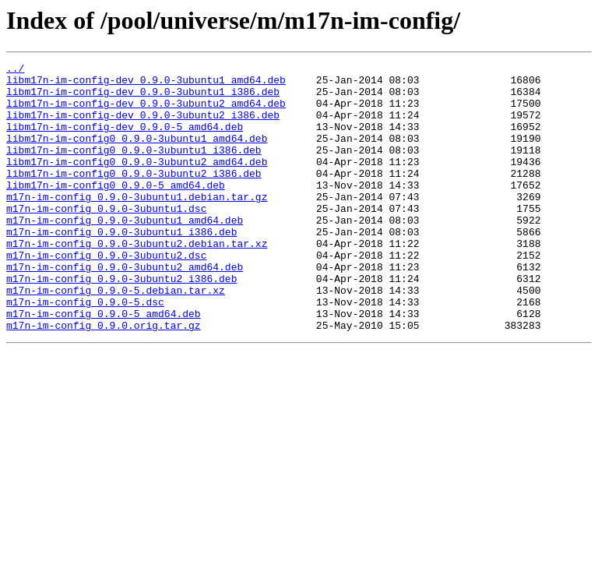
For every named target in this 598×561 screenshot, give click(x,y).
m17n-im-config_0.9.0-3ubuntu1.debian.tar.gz (136, 224)
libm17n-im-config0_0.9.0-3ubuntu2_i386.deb (134, 196)
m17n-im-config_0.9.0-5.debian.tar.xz (115, 337)
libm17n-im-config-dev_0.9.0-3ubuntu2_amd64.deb (146, 112)
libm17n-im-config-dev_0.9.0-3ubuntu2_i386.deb (143, 126)
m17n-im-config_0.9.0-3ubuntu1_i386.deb (121, 266)
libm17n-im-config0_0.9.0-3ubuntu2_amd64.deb (136, 182)
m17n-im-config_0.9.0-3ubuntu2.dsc (106, 295)
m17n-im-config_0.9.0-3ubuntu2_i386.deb (121, 323)
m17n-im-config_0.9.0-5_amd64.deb (103, 365)
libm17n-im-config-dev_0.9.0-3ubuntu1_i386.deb (143, 98)
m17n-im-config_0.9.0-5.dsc (85, 351)
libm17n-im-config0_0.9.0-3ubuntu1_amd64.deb (136, 154)
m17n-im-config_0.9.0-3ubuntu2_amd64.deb (124, 309)
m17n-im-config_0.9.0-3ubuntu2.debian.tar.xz (136, 280)
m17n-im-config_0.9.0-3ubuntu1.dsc (106, 238)
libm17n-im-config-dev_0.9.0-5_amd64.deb (124, 140)
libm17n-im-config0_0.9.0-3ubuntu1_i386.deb (134, 168)
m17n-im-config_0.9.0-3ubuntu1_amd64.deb (124, 252)
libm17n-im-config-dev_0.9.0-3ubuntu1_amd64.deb (146, 84)
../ (15, 70)
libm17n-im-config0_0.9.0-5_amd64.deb (115, 210)
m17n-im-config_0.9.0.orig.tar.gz (103, 379)
